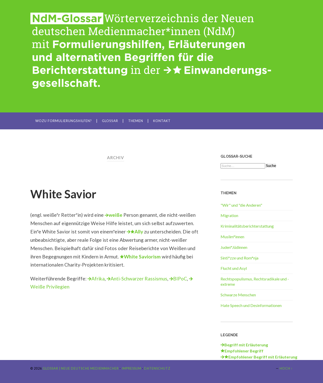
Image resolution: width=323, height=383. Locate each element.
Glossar (110, 121)
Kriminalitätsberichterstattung (247, 226)
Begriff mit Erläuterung (246, 344)
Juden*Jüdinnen (234, 247)
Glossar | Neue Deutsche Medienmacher (81, 368)
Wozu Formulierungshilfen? (63, 121)
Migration (229, 215)
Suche (271, 165)
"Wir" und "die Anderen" (241, 205)
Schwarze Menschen (238, 294)
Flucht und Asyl (234, 268)
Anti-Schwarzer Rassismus (139, 278)
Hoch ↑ (286, 368)
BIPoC (180, 278)
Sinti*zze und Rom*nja (239, 257)
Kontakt (162, 121)
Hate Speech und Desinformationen (251, 305)
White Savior (63, 194)
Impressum (131, 368)
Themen (135, 121)
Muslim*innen (232, 236)
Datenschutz (157, 368)
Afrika (98, 278)
